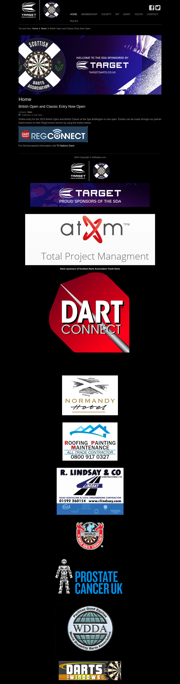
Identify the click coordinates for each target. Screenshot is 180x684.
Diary (127, 14)
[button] (90, 65)
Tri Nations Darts (66, 145)
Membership (89, 14)
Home (73, 14)
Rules (74, 21)
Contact (152, 14)
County (106, 14)
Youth (139, 14)
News (44, 28)
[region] (90, 65)
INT (117, 14)
